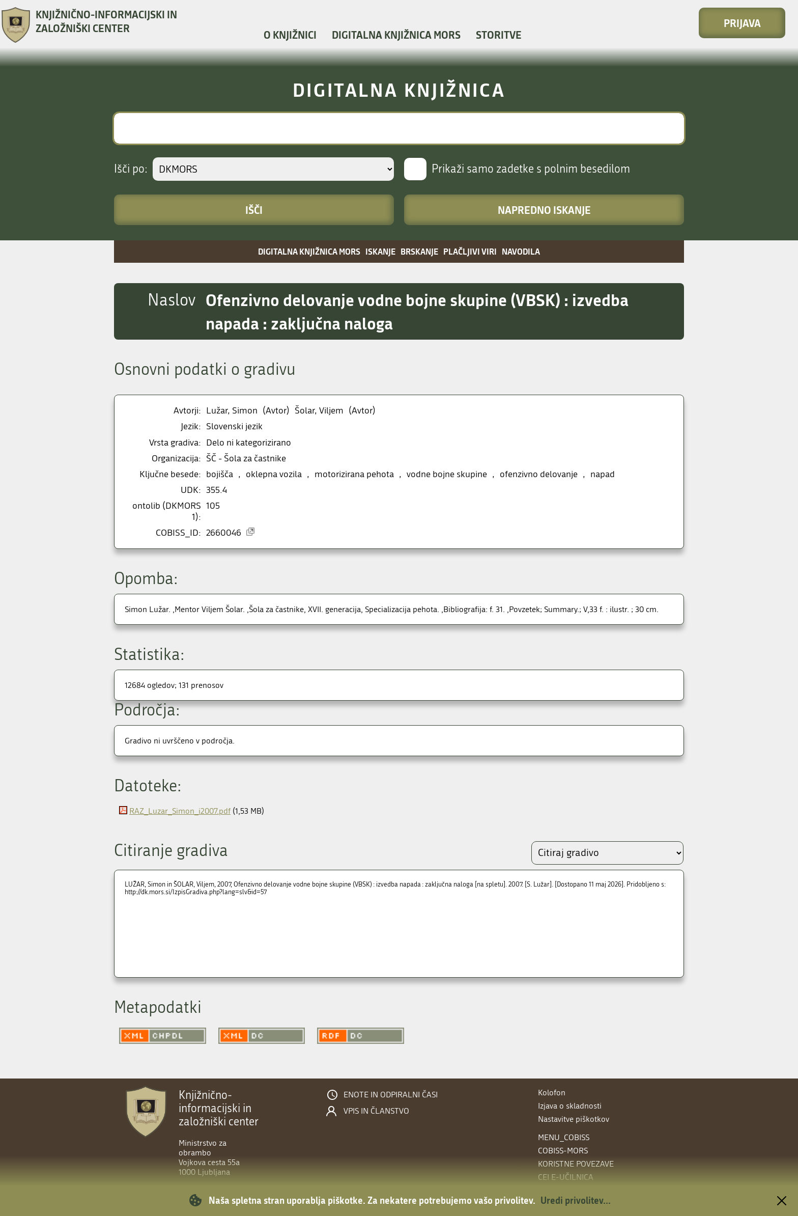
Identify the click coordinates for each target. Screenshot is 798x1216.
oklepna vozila (274, 474)
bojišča (219, 474)
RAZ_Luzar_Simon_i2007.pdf (180, 811)
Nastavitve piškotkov (573, 1119)
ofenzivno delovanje (539, 474)
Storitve (499, 34)
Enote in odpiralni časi (391, 1095)
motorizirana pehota (354, 474)
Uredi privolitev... (575, 1200)
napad (602, 474)
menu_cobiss (563, 1137)
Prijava (742, 23)
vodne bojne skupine (447, 474)
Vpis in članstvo (376, 1111)
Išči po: (131, 169)
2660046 (223, 533)
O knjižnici (290, 34)
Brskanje (419, 251)
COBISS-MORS (563, 1150)
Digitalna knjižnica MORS (396, 34)
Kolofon (551, 1092)
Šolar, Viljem (319, 410)
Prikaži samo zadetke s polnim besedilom (531, 169)
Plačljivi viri (470, 251)
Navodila (521, 251)
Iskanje (380, 251)
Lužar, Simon (232, 410)
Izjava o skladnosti (570, 1106)
